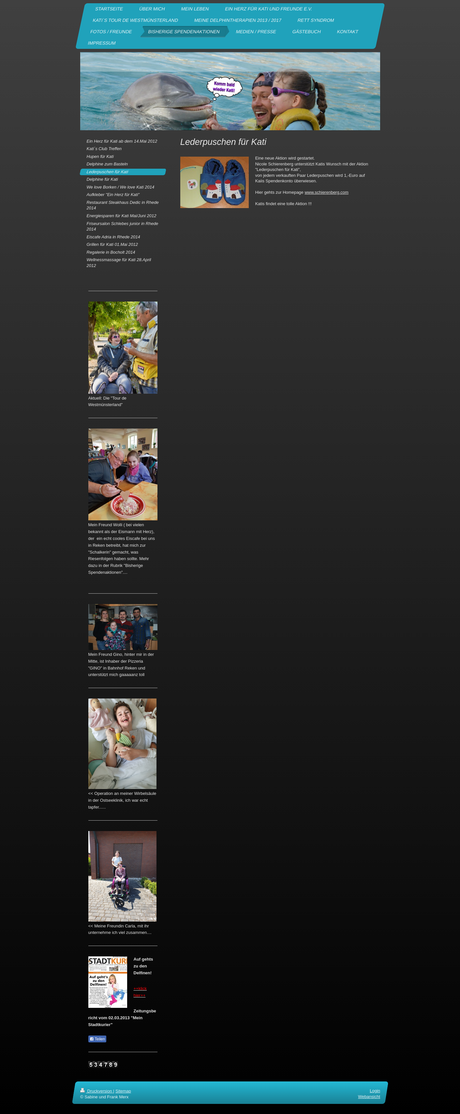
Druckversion (96, 1091)
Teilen (97, 1039)
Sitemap (123, 1091)
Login (375, 1090)
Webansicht (369, 1096)
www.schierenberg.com (326, 192)
